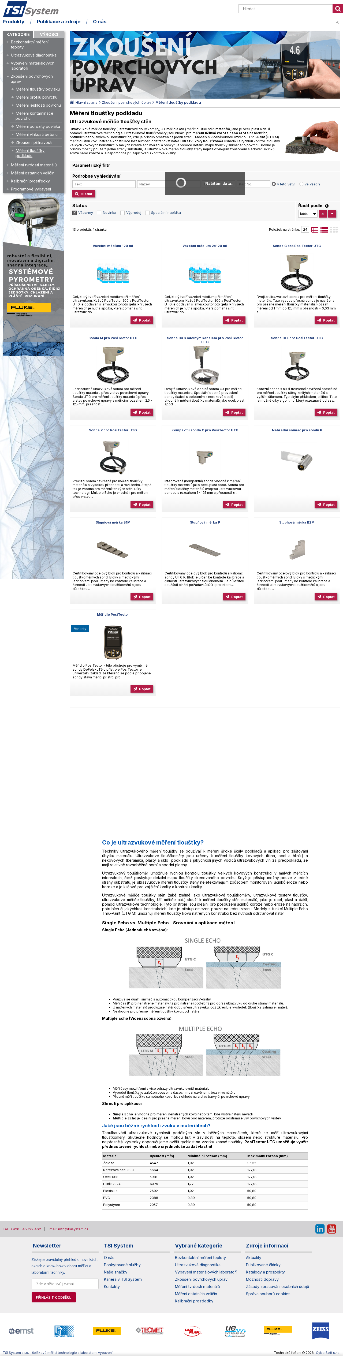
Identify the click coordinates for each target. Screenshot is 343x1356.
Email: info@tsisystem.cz (68, 1229)
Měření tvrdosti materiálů (34, 164)
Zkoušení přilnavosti (34, 142)
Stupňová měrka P (205, 522)
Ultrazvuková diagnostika (34, 55)
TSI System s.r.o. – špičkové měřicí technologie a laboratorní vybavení (33, 9)
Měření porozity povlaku (38, 126)
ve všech (312, 184)
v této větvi (286, 184)
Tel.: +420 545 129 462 (22, 1229)
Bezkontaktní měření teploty (30, 44)
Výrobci (49, 34)
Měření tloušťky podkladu (30, 153)
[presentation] (5, 1331)
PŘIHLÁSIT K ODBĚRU (54, 1297)
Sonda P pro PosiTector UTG (113, 430)
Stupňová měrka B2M (297, 522)
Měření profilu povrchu (36, 97)
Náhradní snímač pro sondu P (297, 430)
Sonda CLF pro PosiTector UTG (297, 338)
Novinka (109, 212)
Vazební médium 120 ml (113, 246)
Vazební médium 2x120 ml (204, 246)
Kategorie (18, 34)
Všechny (85, 212)
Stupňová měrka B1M (113, 522)
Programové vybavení (31, 189)
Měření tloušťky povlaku (38, 89)
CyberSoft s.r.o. (328, 1353)
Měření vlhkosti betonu (37, 134)
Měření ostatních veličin (32, 172)
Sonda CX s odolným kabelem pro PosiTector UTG (205, 340)
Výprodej (133, 212)
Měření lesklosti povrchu (38, 105)
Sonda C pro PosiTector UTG (297, 246)
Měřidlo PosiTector (113, 614)
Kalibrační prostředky (30, 181)
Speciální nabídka (166, 212)
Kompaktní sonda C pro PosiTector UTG (205, 430)
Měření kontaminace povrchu (34, 116)
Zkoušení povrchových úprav (32, 79)
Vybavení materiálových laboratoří (32, 66)
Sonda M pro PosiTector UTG (112, 338)
